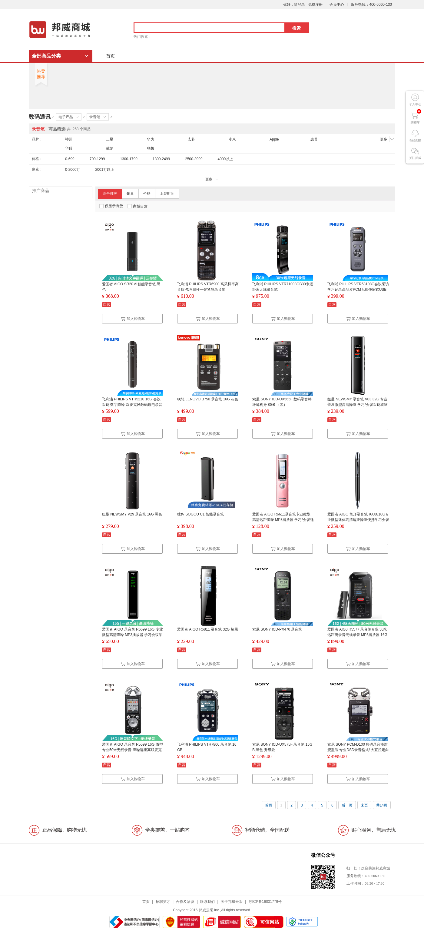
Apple (274, 139)
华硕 (68, 148)
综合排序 (110, 193)
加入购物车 (133, 318)
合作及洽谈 (185, 902)
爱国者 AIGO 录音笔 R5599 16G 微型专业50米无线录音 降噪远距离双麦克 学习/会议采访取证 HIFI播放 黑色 (132, 749)
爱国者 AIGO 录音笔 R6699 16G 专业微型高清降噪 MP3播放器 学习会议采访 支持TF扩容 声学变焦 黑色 (132, 634)
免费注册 (315, 4)
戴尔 (109, 148)
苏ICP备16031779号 (265, 902)
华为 (150, 139)
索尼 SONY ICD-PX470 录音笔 (277, 629)
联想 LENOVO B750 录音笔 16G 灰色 (207, 399)
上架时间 (167, 193)
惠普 (314, 139)
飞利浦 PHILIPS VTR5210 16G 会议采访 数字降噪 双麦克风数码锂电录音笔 (132, 404)
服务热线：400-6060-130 (371, 4)
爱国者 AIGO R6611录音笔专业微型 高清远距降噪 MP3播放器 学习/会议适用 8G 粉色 (283, 519)
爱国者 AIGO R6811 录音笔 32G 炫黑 (207, 629)
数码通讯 (40, 117)
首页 (110, 55)
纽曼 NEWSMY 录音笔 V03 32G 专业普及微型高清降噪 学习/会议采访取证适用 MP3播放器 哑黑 (357, 404)
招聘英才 (163, 902)
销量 (130, 193)
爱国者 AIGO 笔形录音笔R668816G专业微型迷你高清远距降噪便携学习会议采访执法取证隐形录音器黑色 (358, 519)
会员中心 (337, 4)
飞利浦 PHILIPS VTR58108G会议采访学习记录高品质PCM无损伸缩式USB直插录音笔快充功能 (358, 289)
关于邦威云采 (232, 902)
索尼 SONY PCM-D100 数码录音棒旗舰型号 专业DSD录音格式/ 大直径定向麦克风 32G (358, 749)
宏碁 (191, 139)
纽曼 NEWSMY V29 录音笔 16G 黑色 (132, 514)
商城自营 (137, 206)
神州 (68, 139)
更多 (387, 139)
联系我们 (207, 902)
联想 (150, 148)
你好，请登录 (294, 4)
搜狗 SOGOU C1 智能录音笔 (200, 514)
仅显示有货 (111, 206)
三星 (109, 139)
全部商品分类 (46, 55)
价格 (147, 193)
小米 (232, 139)
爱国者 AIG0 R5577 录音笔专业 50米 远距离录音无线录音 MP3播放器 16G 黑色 (357, 634)
